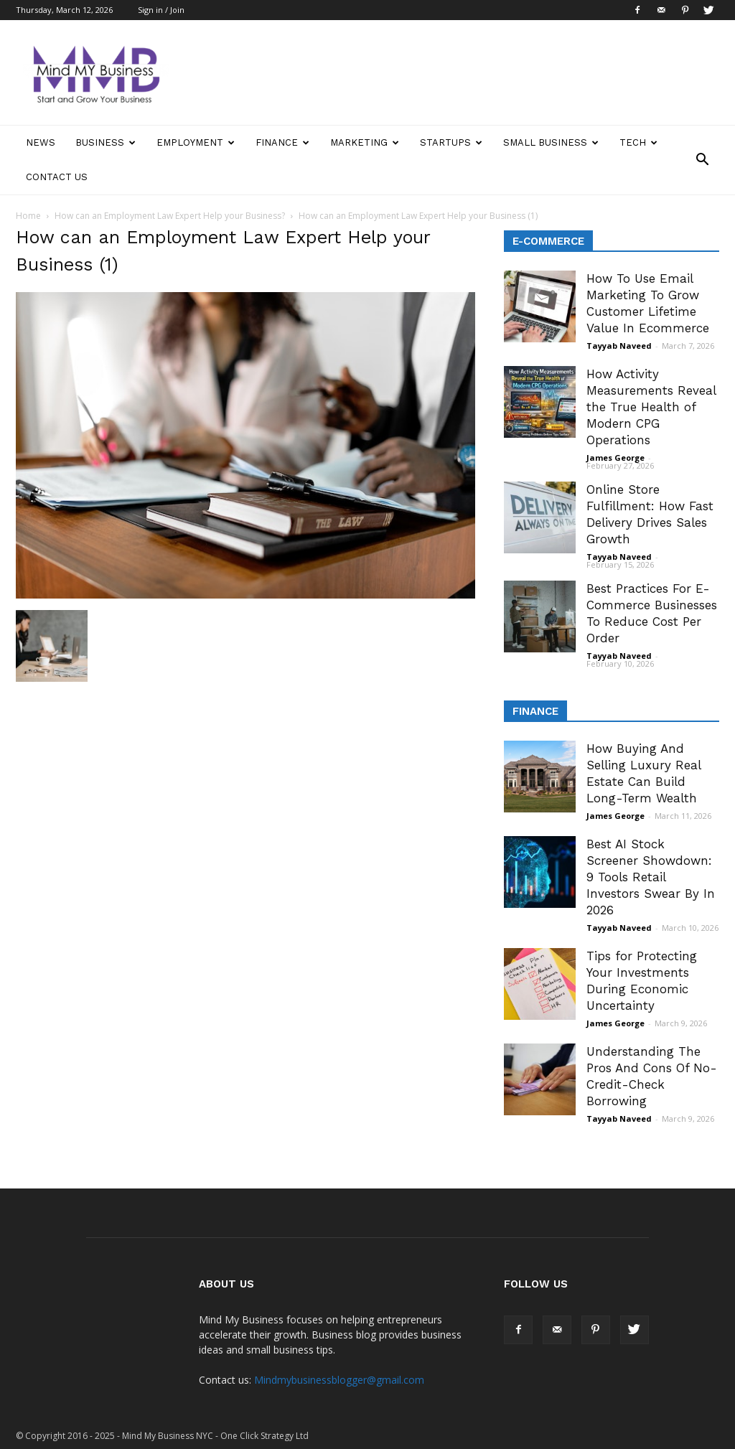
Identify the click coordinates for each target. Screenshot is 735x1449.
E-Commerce (548, 241)
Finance (282, 142)
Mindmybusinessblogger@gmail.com (339, 1380)
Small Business (551, 142)
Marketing (364, 142)
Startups (451, 142)
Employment (195, 142)
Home (28, 216)
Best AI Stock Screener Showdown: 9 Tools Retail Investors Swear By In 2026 (650, 877)
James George (615, 457)
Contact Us (57, 177)
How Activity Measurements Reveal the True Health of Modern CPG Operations (651, 407)
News (40, 142)
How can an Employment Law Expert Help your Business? (170, 216)
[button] (702, 160)
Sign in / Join (161, 9)
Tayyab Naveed (619, 345)
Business (105, 142)
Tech (638, 142)
